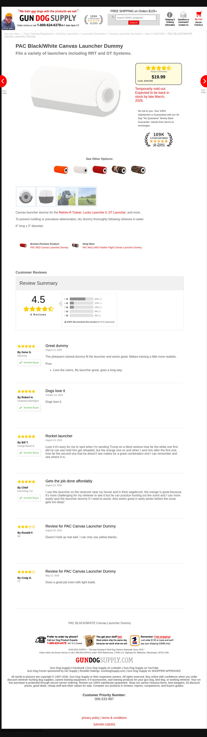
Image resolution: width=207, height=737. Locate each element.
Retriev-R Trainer (70, 212)
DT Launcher (117, 212)
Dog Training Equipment (38, 33)
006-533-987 (104, 699)
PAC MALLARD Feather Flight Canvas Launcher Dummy (112, 247)
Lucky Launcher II (95, 212)
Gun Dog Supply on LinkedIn (104, 667)
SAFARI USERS (104, 724)
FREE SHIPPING (122, 11)
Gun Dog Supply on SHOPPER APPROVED (153, 670)
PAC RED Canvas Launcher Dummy (49, 247)
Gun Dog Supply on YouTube (140, 667)
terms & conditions (114, 717)
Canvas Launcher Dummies (125, 33)
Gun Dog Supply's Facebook (67, 667)
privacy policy (91, 717)
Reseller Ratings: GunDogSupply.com (102, 670)
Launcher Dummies (94, 33)
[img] (159, 68)
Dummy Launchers (67, 33)
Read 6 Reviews (159, 71)
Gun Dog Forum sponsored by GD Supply (52, 670)
